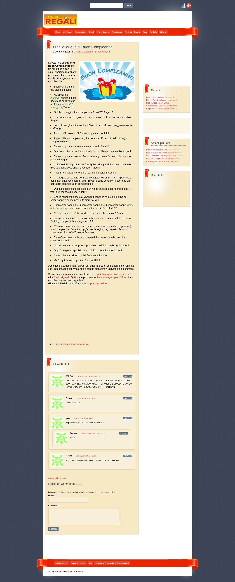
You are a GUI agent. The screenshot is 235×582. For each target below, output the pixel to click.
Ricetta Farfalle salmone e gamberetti (161, 100)
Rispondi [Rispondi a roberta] (128, 456)
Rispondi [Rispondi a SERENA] (128, 376)
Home (57, 32)
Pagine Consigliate (78, 563)
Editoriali (163, 32)
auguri (58, 344)
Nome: (51, 495)
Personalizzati (80, 32)
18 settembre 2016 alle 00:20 (88, 376)
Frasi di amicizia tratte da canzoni (160, 97)
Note (90, 563)
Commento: (54, 505)
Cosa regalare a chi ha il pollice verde (161, 106)
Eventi (91, 32)
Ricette (137, 32)
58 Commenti (102, 51)
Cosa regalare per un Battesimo (159, 162)
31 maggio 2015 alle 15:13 (86, 456)
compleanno (69, 344)
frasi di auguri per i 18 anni (113, 277)
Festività (128, 32)
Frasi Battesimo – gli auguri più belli (161, 156)
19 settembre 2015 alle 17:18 (93, 433)
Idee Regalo (68, 32)
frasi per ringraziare (95, 283)
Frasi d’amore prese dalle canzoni (160, 159)
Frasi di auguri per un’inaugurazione (161, 153)
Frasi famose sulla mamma (157, 103)
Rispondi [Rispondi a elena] (128, 418)
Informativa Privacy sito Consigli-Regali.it (112, 563)
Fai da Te (153, 32)
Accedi (79, 484)
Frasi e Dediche (103, 32)
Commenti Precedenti (57, 478)
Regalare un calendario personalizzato (162, 108)
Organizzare (117, 32)
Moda (145, 32)
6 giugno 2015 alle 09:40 (83, 418)
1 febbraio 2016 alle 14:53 (85, 398)
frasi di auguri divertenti (110, 274)
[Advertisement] (84, 288)
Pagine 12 (82, 571)
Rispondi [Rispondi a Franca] (128, 398)
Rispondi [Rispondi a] (123, 433)
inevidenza (83, 344)
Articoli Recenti (61, 563)
